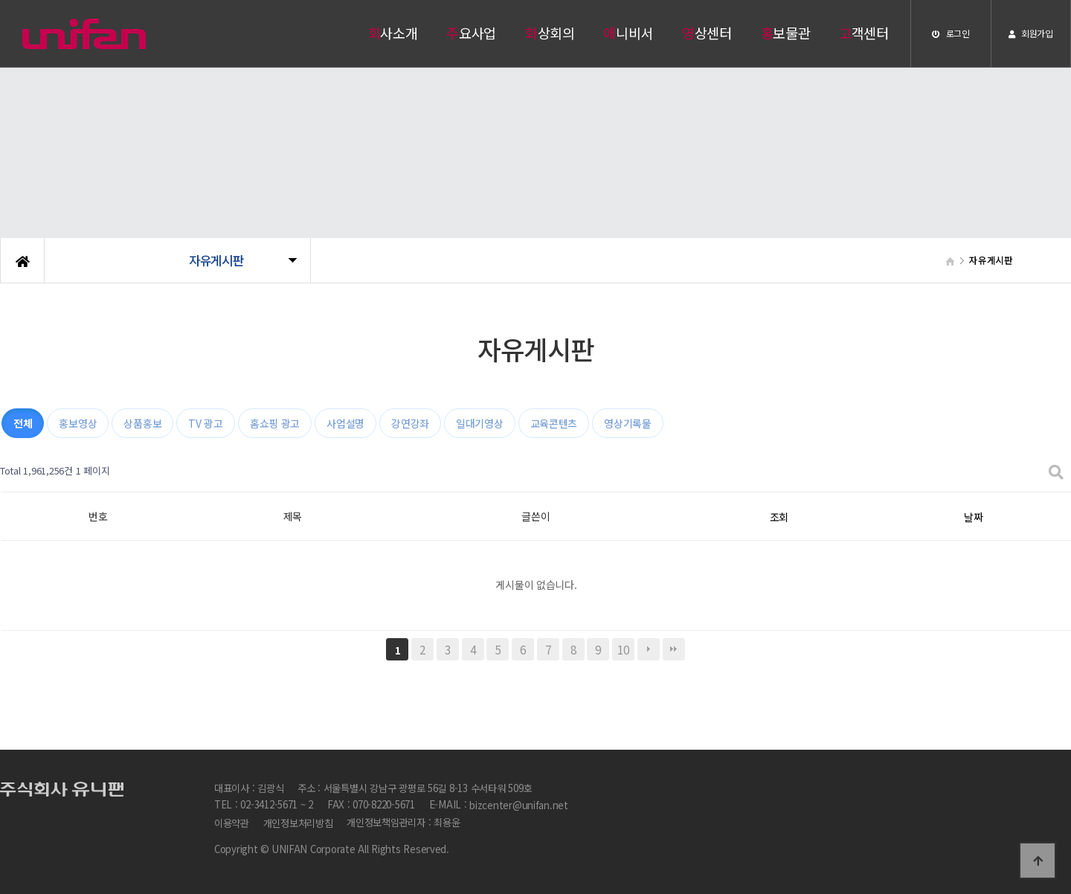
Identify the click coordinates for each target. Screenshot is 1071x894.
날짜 (973, 516)
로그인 (951, 33)
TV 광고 (205, 423)
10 (622, 649)
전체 (22, 423)
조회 (779, 516)
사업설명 (345, 423)
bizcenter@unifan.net (518, 806)
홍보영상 (78, 423)
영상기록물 (628, 423)
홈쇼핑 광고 (275, 423)
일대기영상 (480, 423)
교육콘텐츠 (554, 423)
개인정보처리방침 (298, 823)
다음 (648, 649)
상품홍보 (142, 423)
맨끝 (674, 649)
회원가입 (1030, 33)
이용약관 (231, 823)
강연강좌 (410, 423)
